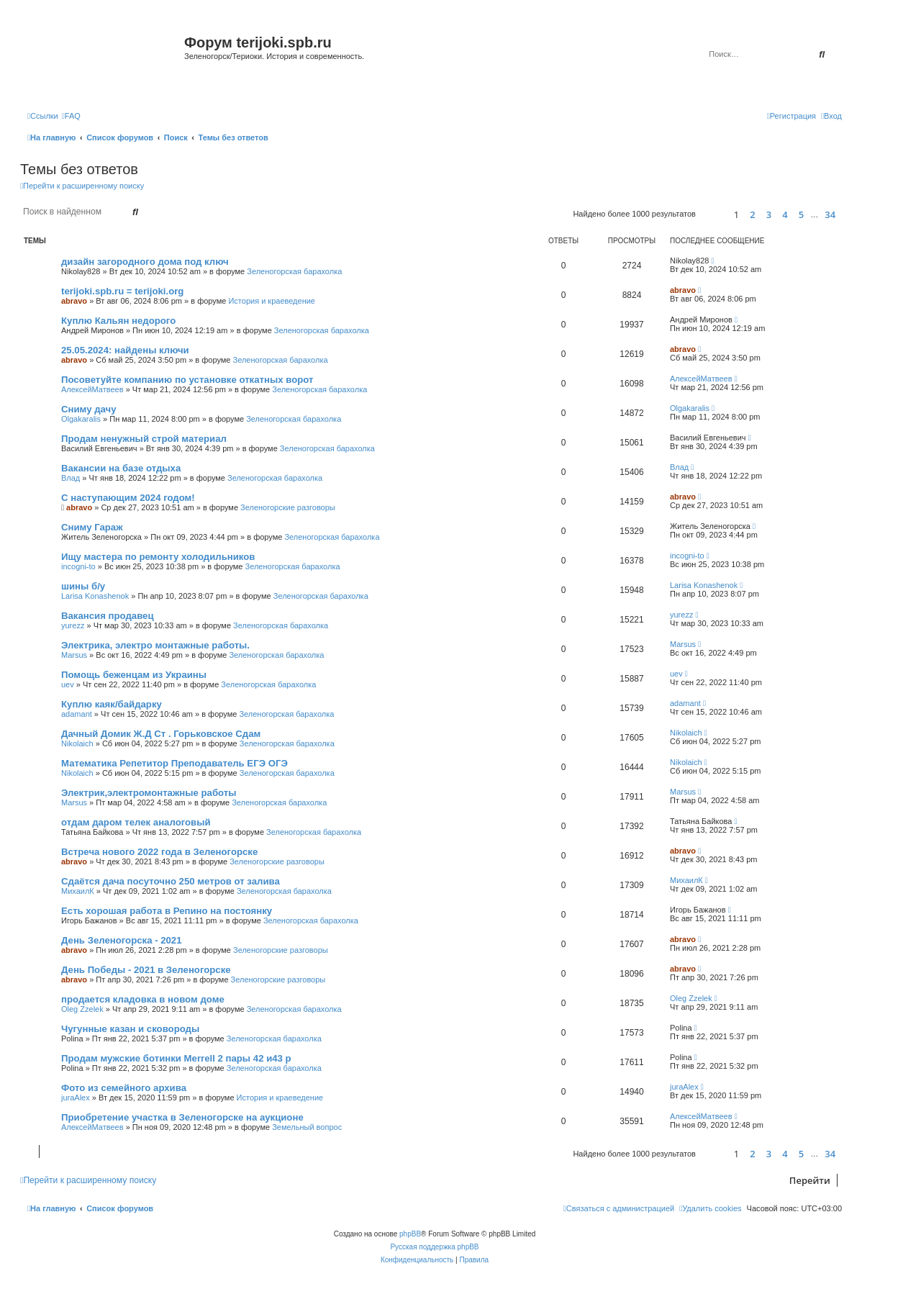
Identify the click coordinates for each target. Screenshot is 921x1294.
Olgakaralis (81, 419)
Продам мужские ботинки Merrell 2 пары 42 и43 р (176, 1058)
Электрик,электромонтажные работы (149, 792)
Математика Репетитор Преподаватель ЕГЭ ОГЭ (174, 763)
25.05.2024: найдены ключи (125, 350)
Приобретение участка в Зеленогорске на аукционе (182, 1117)
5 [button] (801, 214)
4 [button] (784, 214)
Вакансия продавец (107, 615)
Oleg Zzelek (82, 1009)
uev (67, 684)
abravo (74, 301)
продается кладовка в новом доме (142, 999)
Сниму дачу (89, 409)
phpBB (410, 1234)
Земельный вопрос (307, 1127)
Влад (70, 478)
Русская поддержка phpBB (434, 1247)
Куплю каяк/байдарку (111, 704)
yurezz (72, 625)
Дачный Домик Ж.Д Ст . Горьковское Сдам (160, 733)
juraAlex (75, 1097)
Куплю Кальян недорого (118, 320)
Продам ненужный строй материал (144, 438)
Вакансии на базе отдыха (121, 468)
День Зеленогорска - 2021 (121, 940)
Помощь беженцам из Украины (134, 674)
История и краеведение (271, 301)
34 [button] (830, 214)
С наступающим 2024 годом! (128, 497)
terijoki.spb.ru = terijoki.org (122, 291)
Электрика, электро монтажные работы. (155, 645)
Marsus (74, 655)
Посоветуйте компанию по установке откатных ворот (187, 379)
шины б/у (83, 586)
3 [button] (768, 214)
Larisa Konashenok (95, 596)
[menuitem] (71, 116)
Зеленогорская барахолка (294, 271)
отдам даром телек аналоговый (136, 822)
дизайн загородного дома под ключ (145, 261)
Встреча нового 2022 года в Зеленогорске (159, 851)
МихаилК (77, 891)
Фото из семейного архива (123, 1087)
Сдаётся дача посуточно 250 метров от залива (170, 881)
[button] (713, 214)
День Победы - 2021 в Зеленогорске (146, 969)
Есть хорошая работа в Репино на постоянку (166, 910)
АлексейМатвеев (92, 389)
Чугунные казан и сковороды (130, 1028)
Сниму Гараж (92, 527)
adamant (76, 714)
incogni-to (78, 566)
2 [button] (752, 214)
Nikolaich (77, 743)
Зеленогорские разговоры (287, 507)
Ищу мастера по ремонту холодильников (158, 556)
